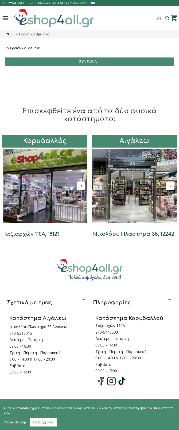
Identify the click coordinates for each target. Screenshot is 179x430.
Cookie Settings (15, 422)
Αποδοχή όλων (43, 422)
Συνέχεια (88, 62)
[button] (9, 186)
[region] (89, 414)
